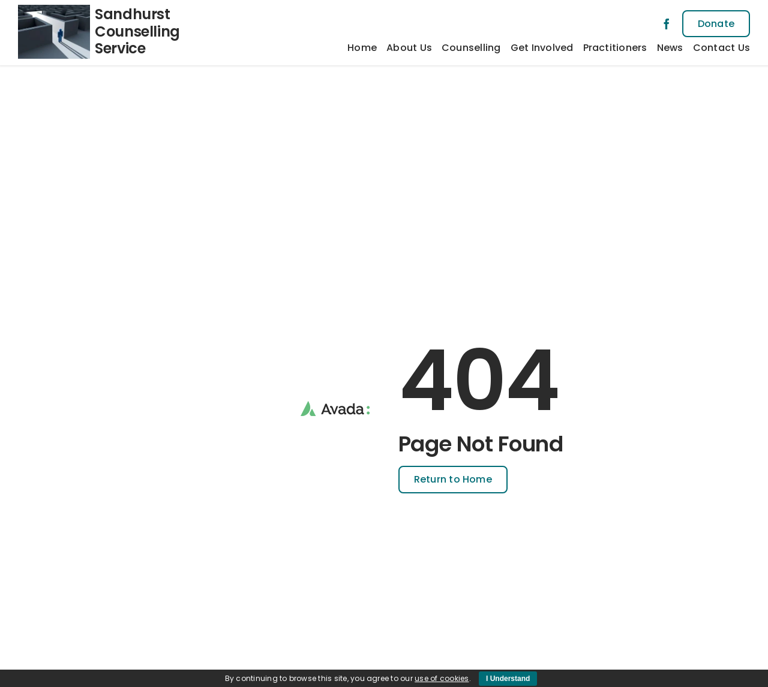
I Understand (508, 678)
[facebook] (666, 24)
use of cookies (442, 678)
